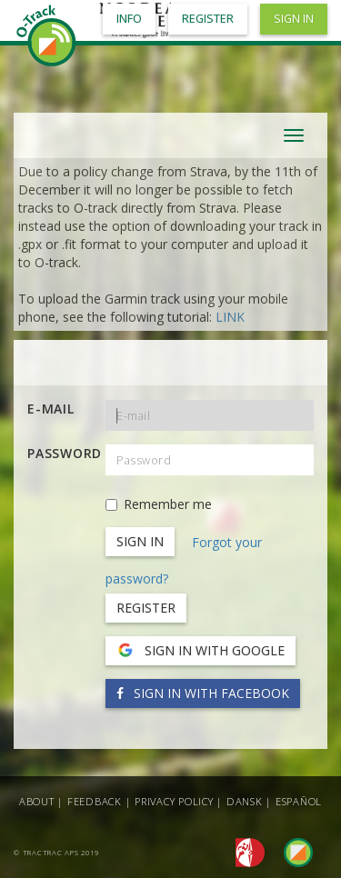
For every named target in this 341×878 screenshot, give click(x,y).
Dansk (244, 801)
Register (146, 607)
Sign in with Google (200, 651)
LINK (230, 316)
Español (299, 801)
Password (59, 453)
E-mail (51, 408)
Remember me (158, 504)
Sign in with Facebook (202, 693)
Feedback (94, 801)
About (37, 801)
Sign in (294, 18)
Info (129, 18)
